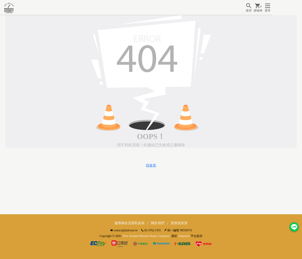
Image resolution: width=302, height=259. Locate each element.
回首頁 (151, 165)
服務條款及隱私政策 (130, 223)
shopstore (184, 236)
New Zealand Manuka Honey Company (146, 236)
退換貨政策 (179, 223)
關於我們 (157, 223)
